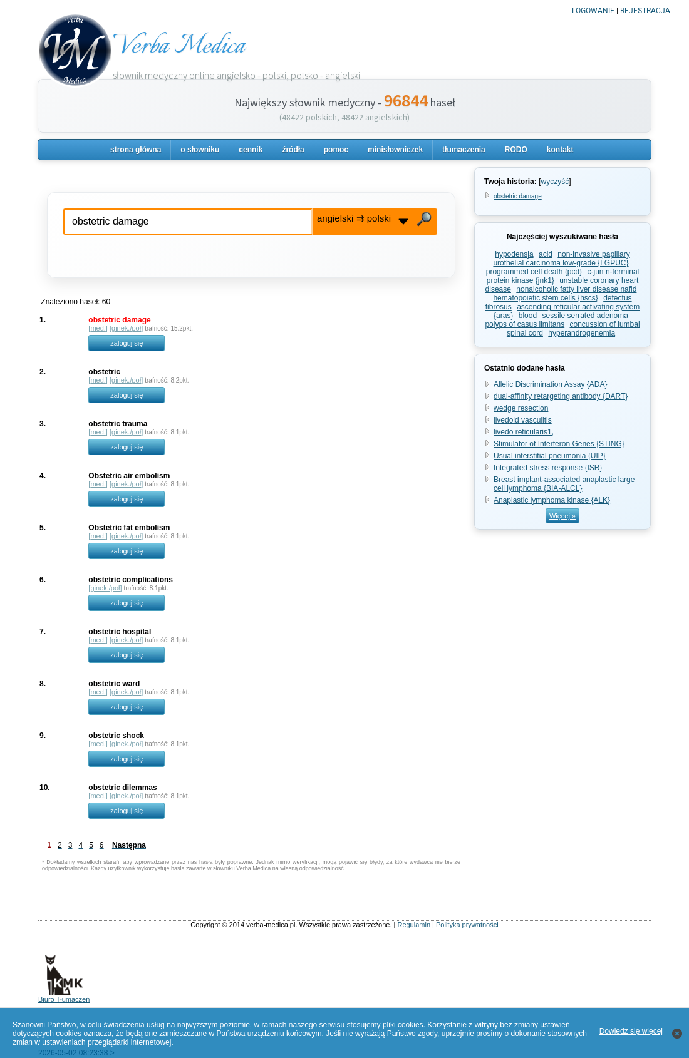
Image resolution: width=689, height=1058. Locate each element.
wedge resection (521, 408)
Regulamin (413, 924)
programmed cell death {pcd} (534, 271)
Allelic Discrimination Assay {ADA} (550, 384)
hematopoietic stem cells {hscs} (545, 298)
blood (528, 315)
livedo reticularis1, (524, 432)
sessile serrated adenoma (585, 315)
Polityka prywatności (467, 924)
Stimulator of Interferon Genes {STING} (559, 443)
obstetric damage (518, 196)
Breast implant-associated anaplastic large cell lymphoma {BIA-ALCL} (564, 484)
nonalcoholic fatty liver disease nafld (576, 289)
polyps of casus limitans (524, 324)
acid (545, 254)
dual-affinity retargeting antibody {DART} (561, 396)
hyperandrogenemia (581, 333)
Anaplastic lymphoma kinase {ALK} (552, 500)
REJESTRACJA (645, 10)
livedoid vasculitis (523, 420)
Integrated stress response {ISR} (548, 467)
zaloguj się (126, 343)
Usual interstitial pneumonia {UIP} (550, 455)
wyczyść (555, 181)
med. (97, 328)
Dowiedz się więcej (631, 1031)
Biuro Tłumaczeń (64, 996)
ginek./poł (126, 328)
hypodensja (514, 254)
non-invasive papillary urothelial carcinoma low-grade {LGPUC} (561, 258)
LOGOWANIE (593, 10)
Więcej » (562, 516)
